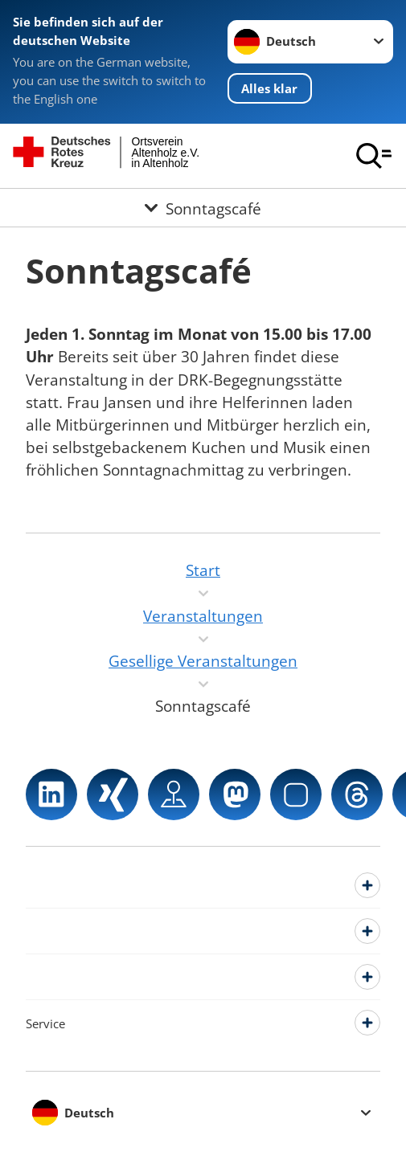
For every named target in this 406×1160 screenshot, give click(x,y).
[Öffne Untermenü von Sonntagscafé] (203, 208)
